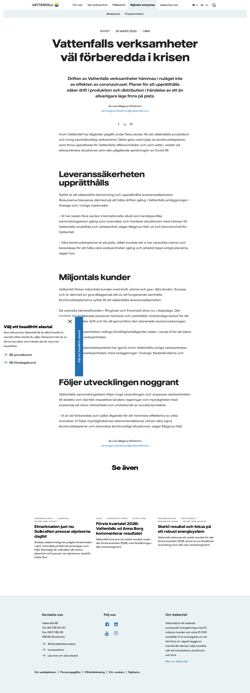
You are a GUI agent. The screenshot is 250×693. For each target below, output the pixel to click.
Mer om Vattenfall (176, 661)
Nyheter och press (142, 4)
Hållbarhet (118, 4)
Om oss (78, 4)
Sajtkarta (133, 672)
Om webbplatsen (45, 672)
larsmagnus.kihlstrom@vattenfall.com (125, 110)
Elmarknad (63, 518)
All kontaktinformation (62, 643)
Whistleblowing (95, 672)
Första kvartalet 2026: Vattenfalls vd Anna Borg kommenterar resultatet (119, 528)
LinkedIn (116, 624)
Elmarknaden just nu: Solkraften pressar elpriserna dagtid (62, 531)
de (207, 5)
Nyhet (105, 31)
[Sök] (214, 5)
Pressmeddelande (43, 518)
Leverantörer (56, 649)
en (197, 5)
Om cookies (116, 672)
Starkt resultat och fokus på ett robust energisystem (184, 529)
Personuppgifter (70, 672)
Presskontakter (134, 13)
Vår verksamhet (97, 4)
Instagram (116, 633)
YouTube (107, 633)
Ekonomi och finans (117, 518)
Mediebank (113, 13)
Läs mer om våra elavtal (63, 655)
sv (202, 5)
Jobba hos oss (169, 4)
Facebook (107, 624)
